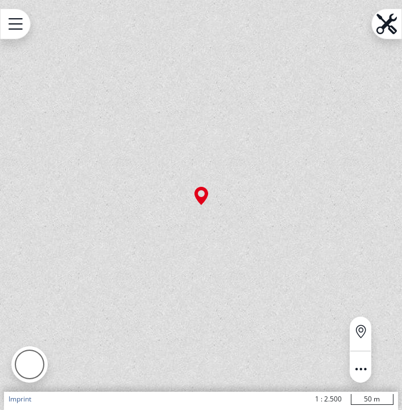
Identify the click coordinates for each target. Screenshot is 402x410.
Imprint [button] (20, 399)
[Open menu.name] (15, 24)
